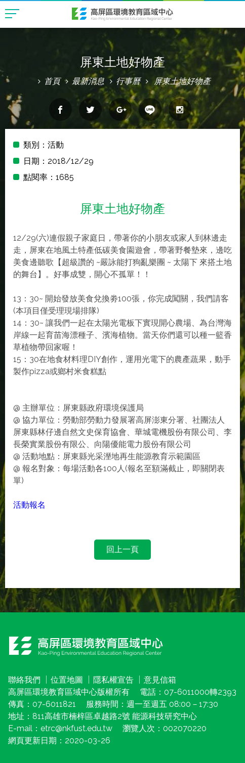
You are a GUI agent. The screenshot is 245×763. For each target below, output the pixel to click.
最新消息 (88, 81)
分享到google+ (120, 109)
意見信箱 (160, 680)
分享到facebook (60, 109)
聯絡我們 (24, 680)
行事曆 (128, 81)
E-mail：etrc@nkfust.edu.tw (60, 728)
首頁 (52, 81)
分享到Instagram (180, 109)
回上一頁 (122, 549)
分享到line (150, 109)
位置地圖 (67, 680)
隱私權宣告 (113, 680)
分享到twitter (90, 109)
